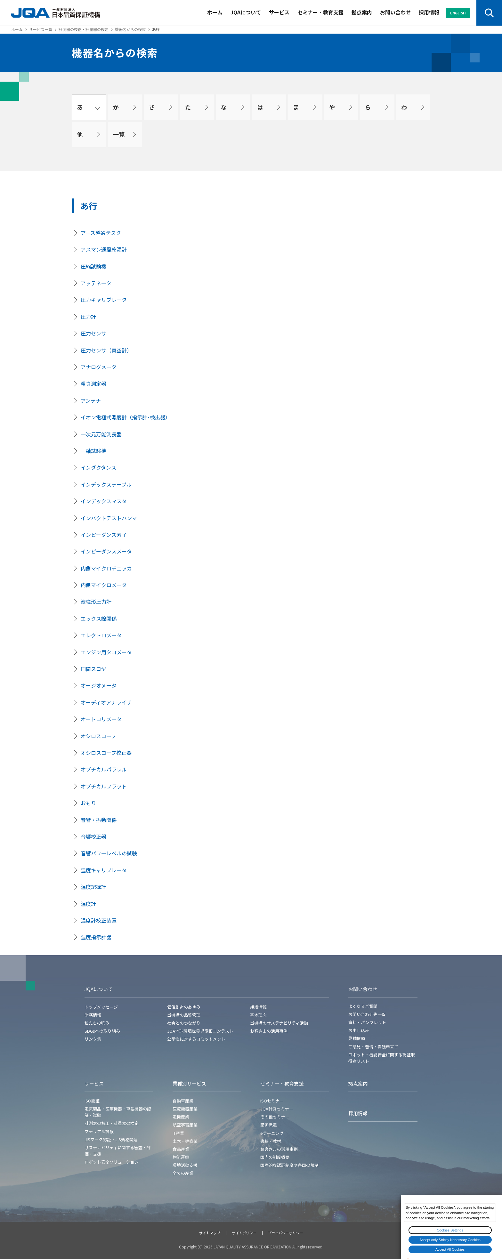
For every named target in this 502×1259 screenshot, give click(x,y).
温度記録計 (93, 887)
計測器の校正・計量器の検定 (84, 29)
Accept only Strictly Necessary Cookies (450, 1240)
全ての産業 (183, 1173)
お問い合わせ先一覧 (367, 1014)
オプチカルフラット (104, 786)
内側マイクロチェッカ (106, 568)
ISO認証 (92, 1101)
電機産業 (181, 1117)
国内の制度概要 (274, 1157)
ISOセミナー (272, 1101)
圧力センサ (93, 333)
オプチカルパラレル (104, 769)
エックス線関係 (99, 618)
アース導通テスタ (101, 233)
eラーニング (272, 1133)
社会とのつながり (183, 1023)
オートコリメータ (101, 719)
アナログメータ (99, 367)
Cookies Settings (450, 1230)
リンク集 (93, 1039)
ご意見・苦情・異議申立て (373, 1047)
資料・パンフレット (367, 1022)
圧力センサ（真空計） (106, 350)
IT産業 (178, 1133)
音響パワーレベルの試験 (109, 853)
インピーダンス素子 (104, 534)
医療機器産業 (185, 1109)
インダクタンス (98, 467)
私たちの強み (97, 1023)
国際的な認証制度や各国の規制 (289, 1165)
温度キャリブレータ (104, 870)
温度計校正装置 (99, 920)
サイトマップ (209, 1232)
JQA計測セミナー (276, 1109)
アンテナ (91, 400)
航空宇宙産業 (185, 1125)
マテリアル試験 (99, 1131)
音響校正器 (93, 836)
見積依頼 (356, 1038)
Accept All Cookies (450, 1249)
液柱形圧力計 (96, 601)
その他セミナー (274, 1117)
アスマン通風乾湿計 (104, 249)
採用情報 (429, 12)
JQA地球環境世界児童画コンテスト (200, 1031)
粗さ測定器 (93, 383)
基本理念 (258, 1015)
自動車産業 (183, 1101)
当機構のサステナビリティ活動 (279, 1023)
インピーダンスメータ (106, 551)
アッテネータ (96, 283)
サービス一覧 (40, 29)
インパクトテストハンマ (109, 518)
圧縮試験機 (93, 266)
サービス (279, 12)
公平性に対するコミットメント (196, 1039)
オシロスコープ (98, 736)
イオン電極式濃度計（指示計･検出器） (125, 417)
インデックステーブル (106, 484)
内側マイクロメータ (104, 585)
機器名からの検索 (130, 29)
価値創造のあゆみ (183, 1007)
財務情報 (93, 1015)
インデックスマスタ (104, 501)
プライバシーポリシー (285, 1232)
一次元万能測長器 (101, 434)
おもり (88, 803)
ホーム (215, 12)
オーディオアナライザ (106, 702)
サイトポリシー (244, 1232)
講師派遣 (268, 1125)
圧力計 (88, 316)
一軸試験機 (93, 451)
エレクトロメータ (101, 635)
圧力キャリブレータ (104, 299)
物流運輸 (181, 1157)
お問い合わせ (395, 12)
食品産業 (181, 1149)
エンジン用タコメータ (106, 652)
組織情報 (258, 1007)
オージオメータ (99, 685)
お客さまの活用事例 (268, 1031)
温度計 (88, 904)
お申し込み (358, 1030)
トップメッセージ (101, 1007)
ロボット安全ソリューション (112, 1162)
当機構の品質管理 (183, 1015)
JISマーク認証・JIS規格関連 (111, 1139)
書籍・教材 (270, 1141)
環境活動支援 (185, 1165)
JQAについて (246, 12)
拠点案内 (362, 12)
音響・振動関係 (99, 820)
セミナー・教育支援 (320, 12)
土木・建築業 (185, 1141)
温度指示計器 (96, 937)
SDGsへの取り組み (102, 1031)
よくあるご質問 (362, 1006)
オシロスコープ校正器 (106, 752)
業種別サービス (189, 1083)
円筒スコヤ (93, 669)
